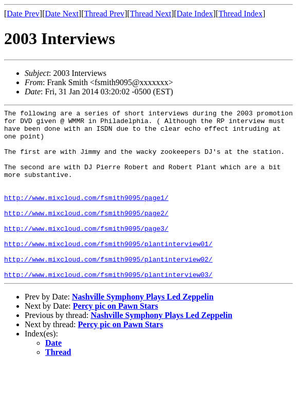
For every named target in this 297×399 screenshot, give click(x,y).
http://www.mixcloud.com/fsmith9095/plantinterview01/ (108, 271)
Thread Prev (104, 13)
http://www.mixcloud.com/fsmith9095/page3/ (86, 252)
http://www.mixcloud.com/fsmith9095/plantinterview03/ (108, 308)
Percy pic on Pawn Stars (115, 339)
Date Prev (23, 13)
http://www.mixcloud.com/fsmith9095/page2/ (86, 234)
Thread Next (150, 13)
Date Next (62, 13)
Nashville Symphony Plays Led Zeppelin (143, 330)
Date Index (195, 13)
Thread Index (240, 13)
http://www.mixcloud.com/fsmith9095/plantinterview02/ (108, 289)
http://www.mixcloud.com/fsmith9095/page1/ (86, 216)
